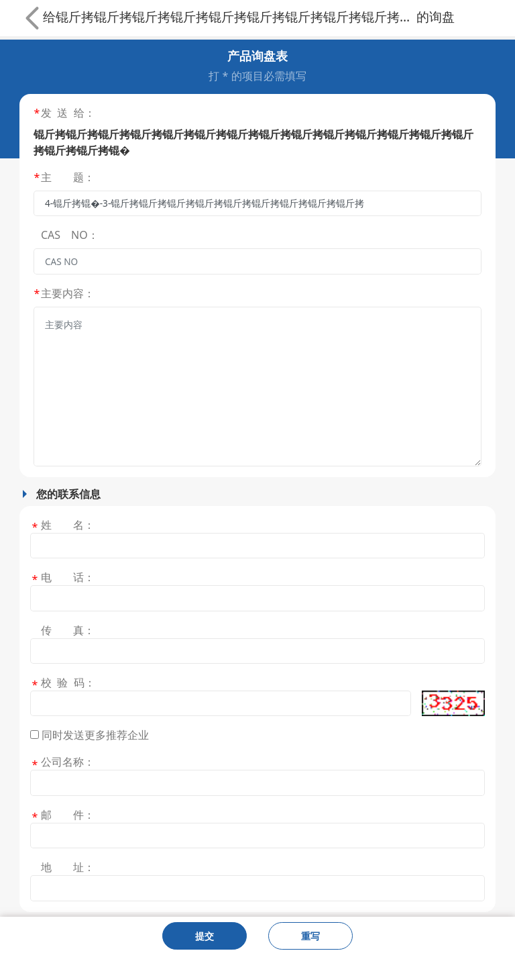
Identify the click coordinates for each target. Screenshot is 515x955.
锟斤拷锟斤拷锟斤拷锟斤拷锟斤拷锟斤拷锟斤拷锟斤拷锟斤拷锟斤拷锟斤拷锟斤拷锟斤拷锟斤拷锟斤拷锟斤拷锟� (236, 16)
